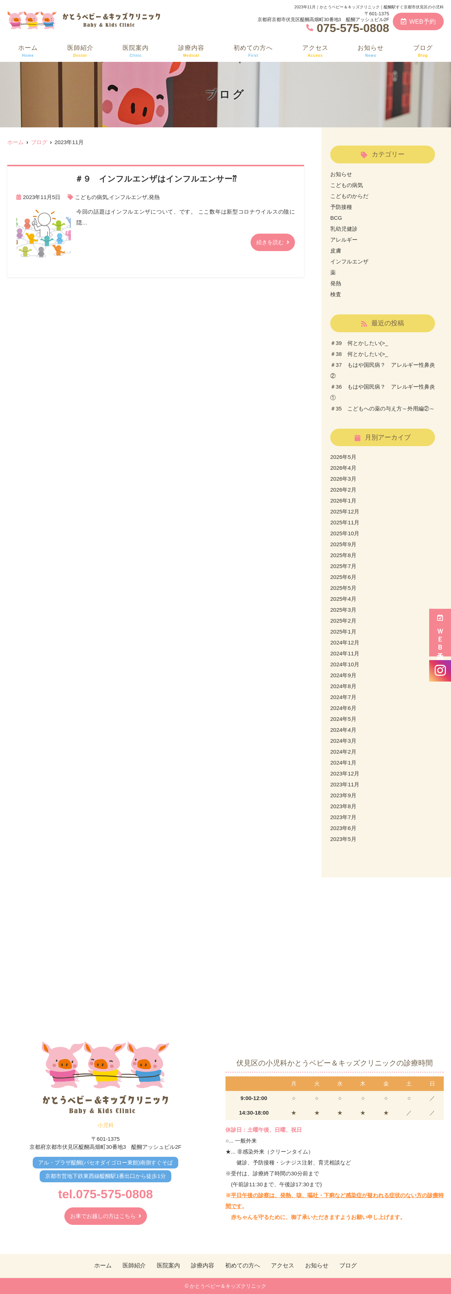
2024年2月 (343, 752)
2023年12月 (344, 773)
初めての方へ (253, 51)
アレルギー (344, 240)
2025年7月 (343, 566)
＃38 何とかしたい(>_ (359, 354)
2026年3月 (343, 479)
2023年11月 (344, 784)
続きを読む (270, 242)
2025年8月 (343, 555)
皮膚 (335, 250)
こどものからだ (349, 196)
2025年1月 (343, 631)
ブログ (423, 51)
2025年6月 (343, 577)
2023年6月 (343, 828)
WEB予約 (418, 21)
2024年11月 (344, 653)
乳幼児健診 (344, 229)
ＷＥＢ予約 (440, 632)
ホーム (28, 51)
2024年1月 (343, 762)
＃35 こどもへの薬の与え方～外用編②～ (382, 408)
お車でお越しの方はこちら (103, 1216)
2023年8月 (343, 806)
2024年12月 (344, 642)
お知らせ (371, 51)
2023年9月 (343, 795)
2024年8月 (343, 686)
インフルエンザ (128, 197)
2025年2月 (343, 621)
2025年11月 (344, 522)
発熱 (154, 197)
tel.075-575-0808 (105, 1194)
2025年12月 (344, 511)
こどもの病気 (91, 197)
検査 (335, 294)
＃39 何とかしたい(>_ (359, 343)
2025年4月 (343, 599)
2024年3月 (343, 741)
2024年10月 (344, 664)
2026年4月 (343, 468)
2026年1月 (343, 500)
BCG (336, 218)
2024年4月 (343, 730)
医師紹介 (80, 51)
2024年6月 (343, 708)
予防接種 (341, 207)
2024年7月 (343, 697)
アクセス (315, 51)
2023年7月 (343, 817)
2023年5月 (343, 839)
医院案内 (136, 51)
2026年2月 (343, 490)
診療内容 (191, 51)
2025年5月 (343, 588)
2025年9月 (343, 544)
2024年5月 (343, 719)
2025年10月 (344, 533)
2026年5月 (343, 457)
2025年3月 (343, 610)
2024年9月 (343, 675)
